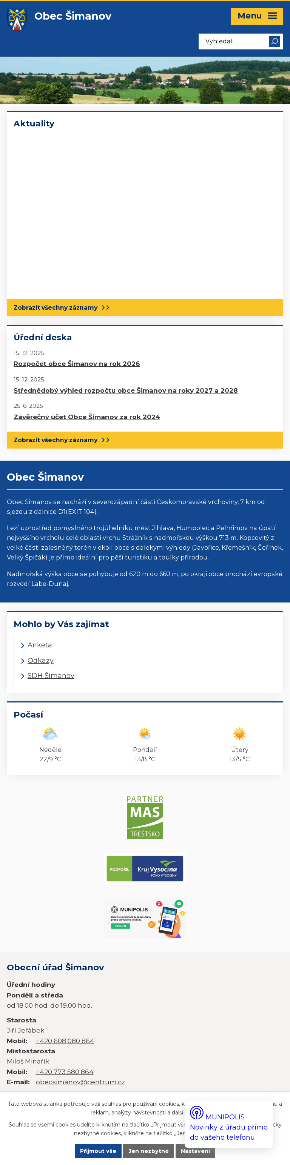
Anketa (40, 645)
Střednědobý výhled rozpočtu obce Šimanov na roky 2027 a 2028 (126, 390)
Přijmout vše (97, 1151)
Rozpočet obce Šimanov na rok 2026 (77, 363)
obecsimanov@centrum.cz (80, 1038)
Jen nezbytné (149, 1151)
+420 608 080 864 (65, 997)
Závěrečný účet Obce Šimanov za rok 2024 (87, 417)
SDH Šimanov (51, 676)
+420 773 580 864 (65, 1027)
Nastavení (196, 1151)
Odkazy (41, 660)
